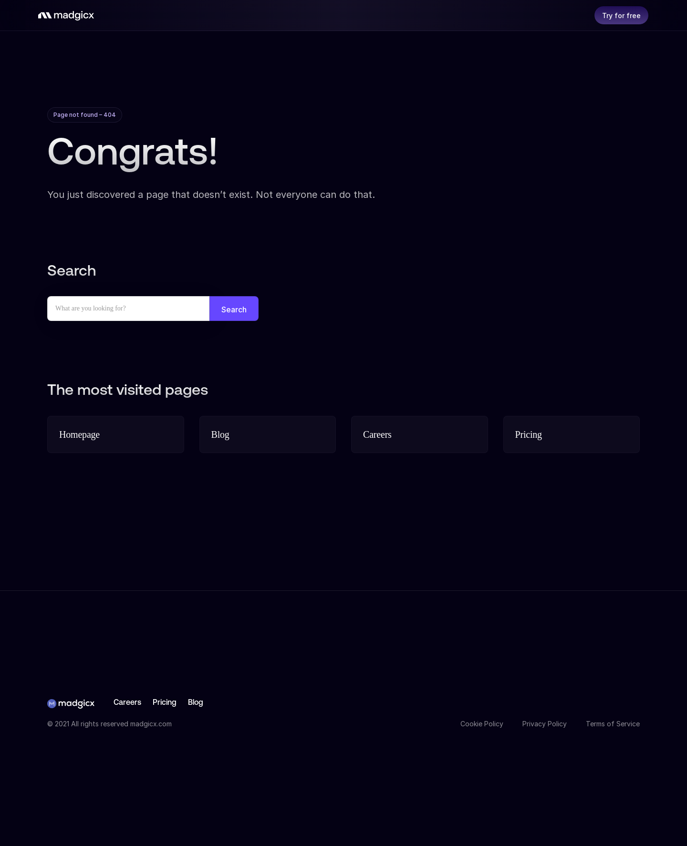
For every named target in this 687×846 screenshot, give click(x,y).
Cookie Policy (481, 724)
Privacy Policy (544, 724)
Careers (127, 703)
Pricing (165, 703)
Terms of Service (613, 724)
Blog (195, 703)
